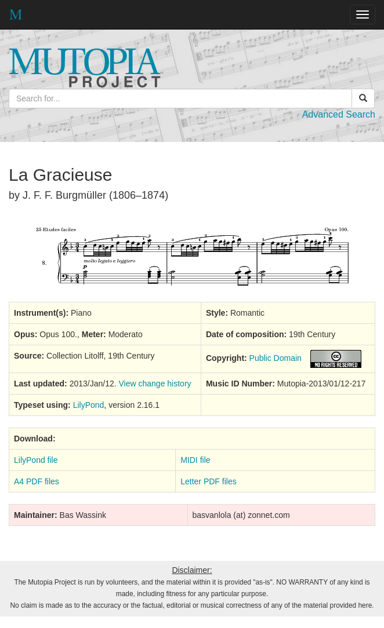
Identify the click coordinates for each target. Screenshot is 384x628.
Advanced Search (338, 114)
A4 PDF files (36, 481)
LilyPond (88, 405)
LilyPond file (36, 460)
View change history (155, 383)
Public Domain (275, 358)
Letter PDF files (208, 481)
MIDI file (195, 460)
